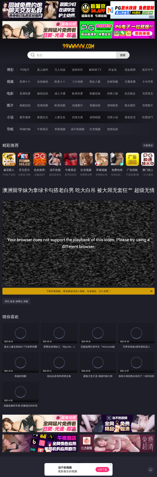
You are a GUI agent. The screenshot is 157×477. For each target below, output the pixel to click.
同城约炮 (25, 129)
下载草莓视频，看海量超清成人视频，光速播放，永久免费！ (99, 291)
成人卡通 (59, 93)
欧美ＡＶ (59, 81)
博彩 (10, 69)
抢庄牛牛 (147, 70)
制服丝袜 (95, 93)
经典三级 (112, 93)
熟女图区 (130, 105)
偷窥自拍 (25, 105)
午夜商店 (42, 129)
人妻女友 (59, 117)
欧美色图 (59, 105)
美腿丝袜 (95, 105)
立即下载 (102, 469)
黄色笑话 (130, 117)
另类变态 (147, 93)
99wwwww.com (78, 46)
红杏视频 (95, 129)
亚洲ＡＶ (25, 81)
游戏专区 (77, 70)
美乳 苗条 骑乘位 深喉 (16, 301)
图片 (10, 105)
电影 (10, 93)
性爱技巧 (147, 117)
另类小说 (112, 117)
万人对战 (59, 70)
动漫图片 (77, 105)
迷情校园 (95, 117)
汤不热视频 (77, 129)
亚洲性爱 (25, 93)
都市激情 (25, 117)
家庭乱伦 (42, 117)
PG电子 (24, 70)
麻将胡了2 (95, 70)
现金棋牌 (130, 70)
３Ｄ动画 (77, 81)
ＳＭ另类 (147, 81)
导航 (10, 129)
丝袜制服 (112, 81)
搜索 (122, 55)
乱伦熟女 (130, 93)
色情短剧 (112, 129)
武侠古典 (77, 117)
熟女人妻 (95, 81)
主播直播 (130, 81)
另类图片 (147, 105)
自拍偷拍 (42, 81)
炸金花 (112, 70)
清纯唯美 (112, 105)
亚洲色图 (42, 105)
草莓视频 (59, 129)
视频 (10, 81)
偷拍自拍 (42, 93)
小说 (10, 117)
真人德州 (42, 70)
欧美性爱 (77, 93)
